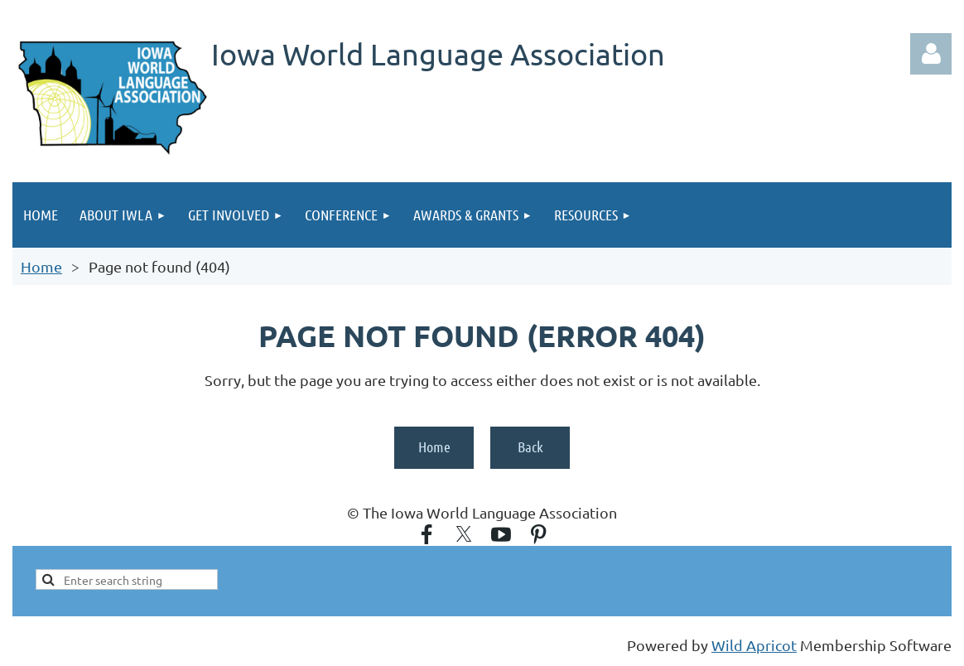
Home (41, 266)
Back (530, 446)
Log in (931, 54)
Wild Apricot (754, 645)
